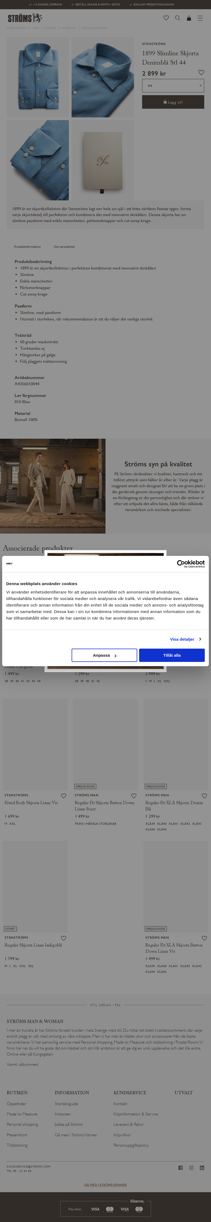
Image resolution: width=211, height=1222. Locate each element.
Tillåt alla (172, 655)
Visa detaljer (182, 639)
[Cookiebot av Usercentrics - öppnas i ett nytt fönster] (181, 564)
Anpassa (105, 655)
